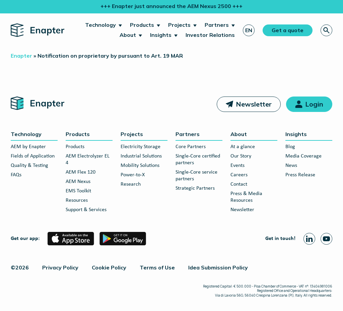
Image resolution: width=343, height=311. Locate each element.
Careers (239, 175)
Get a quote (287, 30)
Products (142, 24)
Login (314, 104)
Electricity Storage (140, 146)
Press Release (300, 175)
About (128, 35)
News (291, 165)
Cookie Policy (109, 267)
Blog (290, 146)
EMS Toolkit (78, 191)
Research (131, 184)
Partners (217, 24)
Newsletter (254, 104)
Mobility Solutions (140, 165)
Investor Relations (210, 35)
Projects (179, 24)
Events (237, 165)
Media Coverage (303, 156)
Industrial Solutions (141, 156)
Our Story (240, 156)
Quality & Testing (29, 165)
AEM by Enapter (28, 146)
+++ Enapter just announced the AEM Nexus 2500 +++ (171, 6)
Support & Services (86, 209)
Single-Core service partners (196, 176)
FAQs (16, 175)
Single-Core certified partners (198, 159)
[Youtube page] (326, 239)
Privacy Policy (60, 267)
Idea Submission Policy (218, 267)
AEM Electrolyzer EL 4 (88, 159)
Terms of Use (157, 267)
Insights (161, 35)
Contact (238, 184)
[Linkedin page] (309, 239)
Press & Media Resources (246, 197)
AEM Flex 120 (80, 172)
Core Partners (191, 146)
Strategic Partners (195, 188)
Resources (77, 200)
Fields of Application (33, 156)
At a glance (242, 146)
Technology (100, 24)
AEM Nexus (78, 181)
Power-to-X (133, 175)
